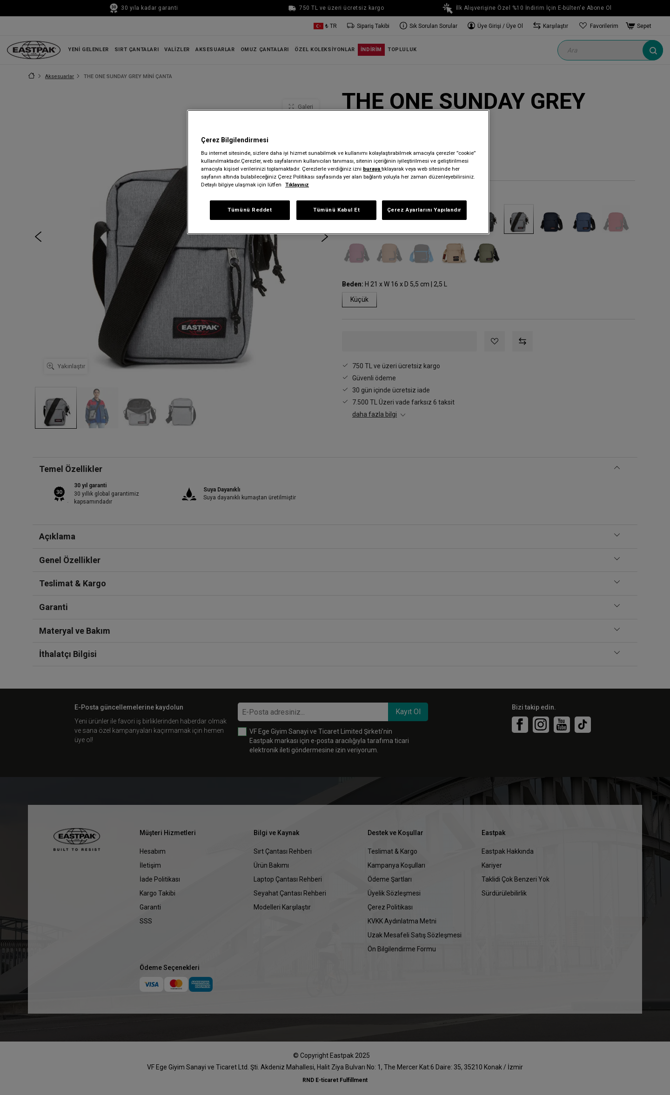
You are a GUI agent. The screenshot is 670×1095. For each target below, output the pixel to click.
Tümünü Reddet (250, 209)
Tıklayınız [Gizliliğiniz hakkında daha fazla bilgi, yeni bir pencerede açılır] (297, 184)
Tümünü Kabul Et (336, 209)
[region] (338, 172)
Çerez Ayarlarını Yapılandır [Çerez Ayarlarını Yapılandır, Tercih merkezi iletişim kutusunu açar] (424, 209)
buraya (372, 169)
